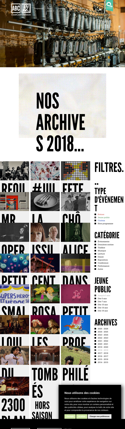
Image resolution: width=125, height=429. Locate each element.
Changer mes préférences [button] (99, 416)
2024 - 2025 (102, 331)
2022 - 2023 (102, 337)
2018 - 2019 (102, 349)
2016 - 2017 (102, 356)
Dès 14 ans (102, 307)
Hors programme (105, 223)
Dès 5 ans (102, 298)
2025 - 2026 (102, 328)
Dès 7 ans (102, 301)
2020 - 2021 (102, 343)
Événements (103, 241)
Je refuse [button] (81, 416)
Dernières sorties (105, 244)
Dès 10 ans (102, 304)
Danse (100, 256)
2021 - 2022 (102, 340)
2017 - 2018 (102, 352)
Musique (101, 250)
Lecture (101, 253)
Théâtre (101, 247)
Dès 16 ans (102, 310)
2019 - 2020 (102, 346)
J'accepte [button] (70, 416)
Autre (100, 268)
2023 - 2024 (102, 334)
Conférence (102, 262)
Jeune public (103, 217)
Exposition (102, 259)
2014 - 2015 (102, 362)
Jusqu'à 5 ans (103, 295)
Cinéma (101, 220)
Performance (103, 265)
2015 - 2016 (102, 359)
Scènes (100, 214)
